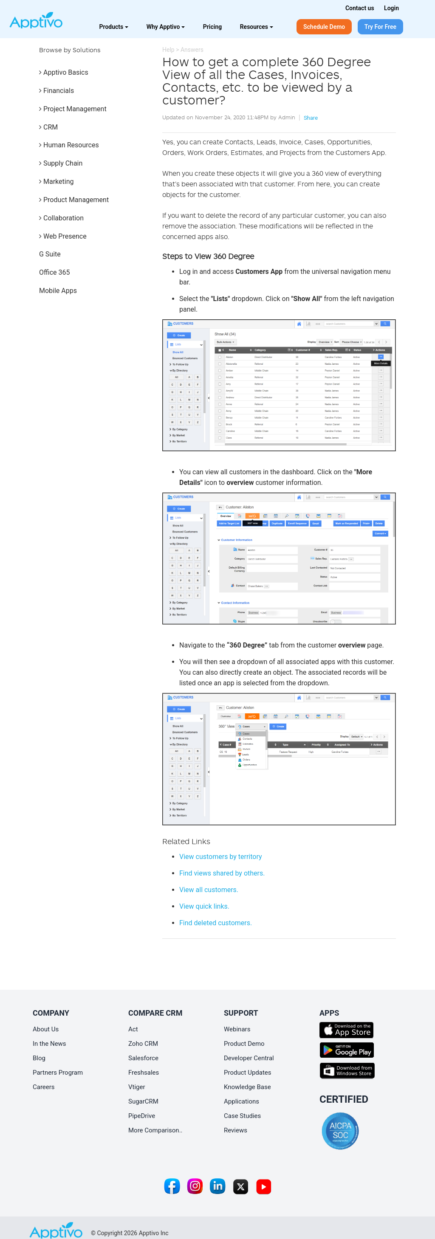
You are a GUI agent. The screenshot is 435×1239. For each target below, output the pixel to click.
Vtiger (136, 1087)
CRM (48, 127)
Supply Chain (60, 163)
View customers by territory (220, 857)
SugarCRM (143, 1101)
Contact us (359, 8)
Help (168, 49)
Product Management (74, 200)
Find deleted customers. (215, 923)
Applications (241, 1101)
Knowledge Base (247, 1087)
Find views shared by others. (222, 873)
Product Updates (247, 1072)
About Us (46, 1029)
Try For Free (380, 26)
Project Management (73, 109)
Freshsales (143, 1072)
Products (114, 26)
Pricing (212, 26)
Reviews (235, 1130)
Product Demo (244, 1044)
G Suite (50, 254)
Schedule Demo (324, 26)
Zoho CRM (143, 1044)
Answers (192, 49)
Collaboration (61, 218)
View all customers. (208, 890)
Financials (56, 91)
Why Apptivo (166, 26)
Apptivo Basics (63, 72)
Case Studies (242, 1116)
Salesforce (143, 1058)
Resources (256, 26)
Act (133, 1029)
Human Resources (69, 145)
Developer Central (249, 1058)
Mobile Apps (58, 291)
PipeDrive (141, 1116)
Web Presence (63, 236)
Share (311, 118)
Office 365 (54, 272)
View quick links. (204, 906)
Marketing (56, 181)
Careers (44, 1087)
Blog (39, 1058)
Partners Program (58, 1072)
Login (391, 8)
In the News (49, 1044)
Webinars (237, 1029)
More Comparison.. (155, 1130)
